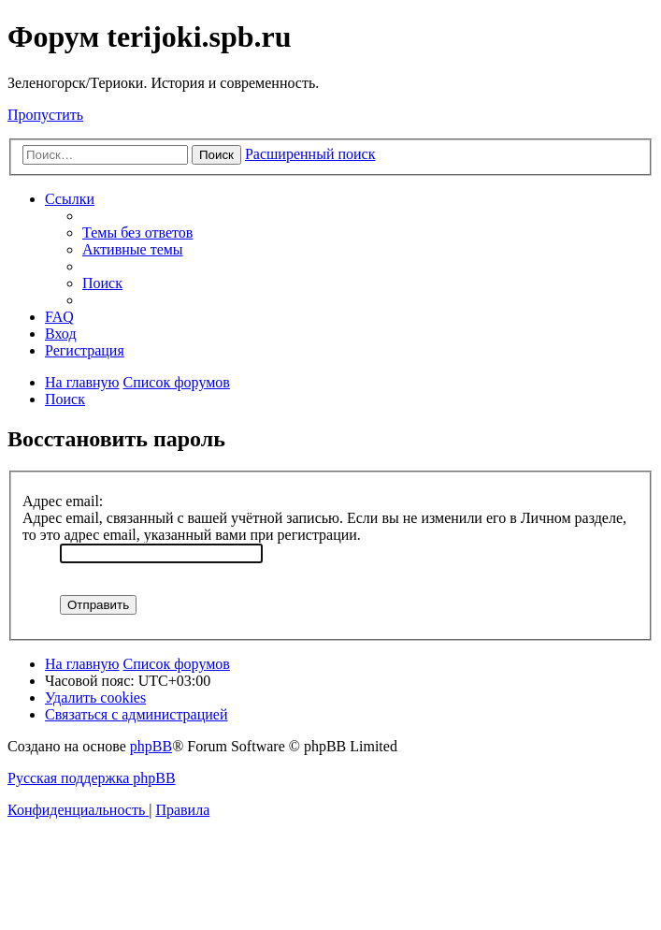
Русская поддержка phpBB (91, 778)
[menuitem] (137, 232)
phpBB (151, 746)
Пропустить (45, 115)
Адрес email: (62, 501)
